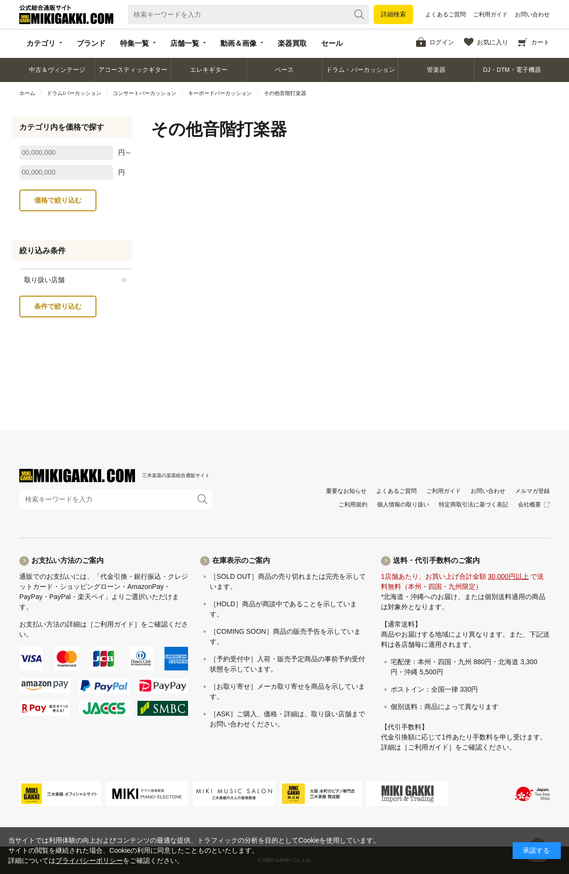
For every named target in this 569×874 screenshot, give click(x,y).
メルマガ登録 (532, 491)
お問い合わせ (532, 14)
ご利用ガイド (490, 14)
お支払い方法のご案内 (67, 560)
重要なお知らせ (346, 491)
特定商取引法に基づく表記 (473, 504)
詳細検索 (393, 14)
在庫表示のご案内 (241, 560)
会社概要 (529, 504)
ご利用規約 (353, 504)
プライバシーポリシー (89, 860)
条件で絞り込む (57, 306)
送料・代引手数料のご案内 (436, 560)
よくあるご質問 (445, 14)
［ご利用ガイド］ (114, 624)
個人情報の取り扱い (403, 504)
